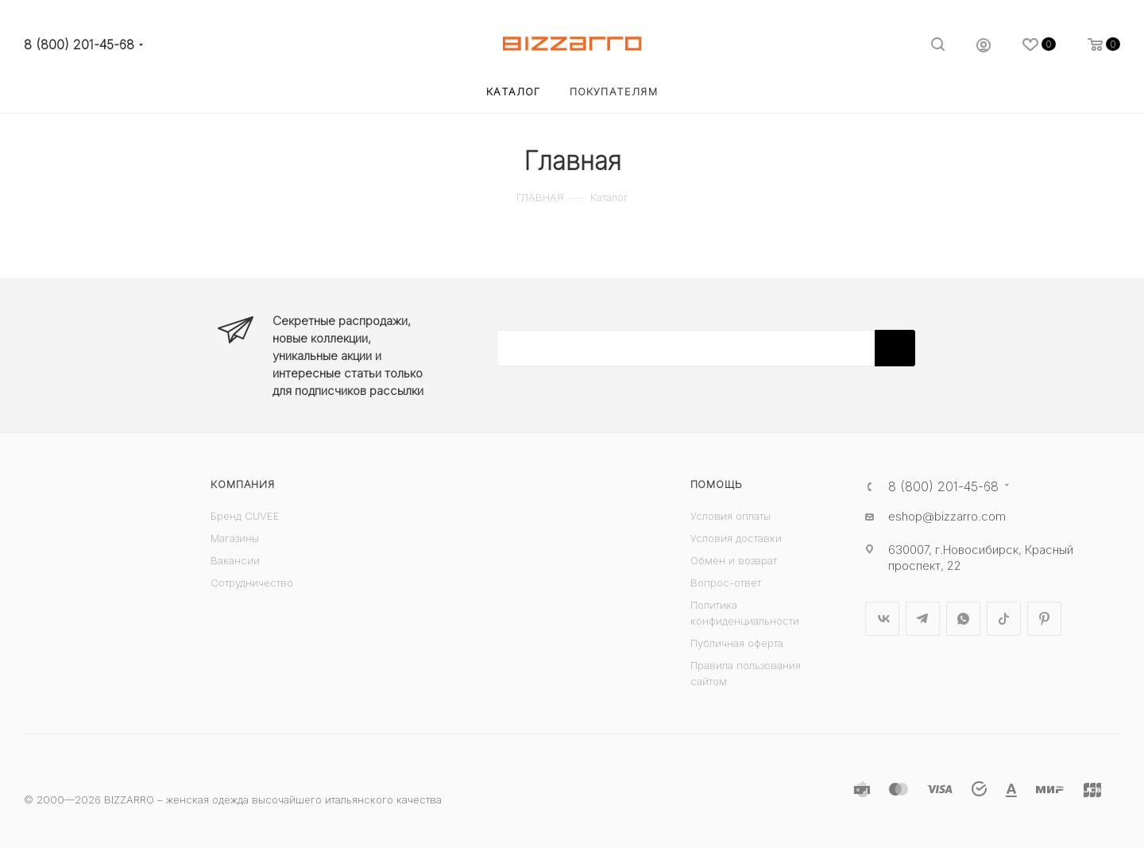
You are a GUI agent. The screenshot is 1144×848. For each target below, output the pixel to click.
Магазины (235, 538)
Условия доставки (736, 538)
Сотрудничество (252, 582)
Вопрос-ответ (725, 582)
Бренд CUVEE (245, 515)
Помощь (716, 484)
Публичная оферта (736, 643)
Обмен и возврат (733, 560)
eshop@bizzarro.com (947, 516)
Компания (242, 484)
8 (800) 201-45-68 (79, 44)
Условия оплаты (730, 515)
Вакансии (235, 560)
